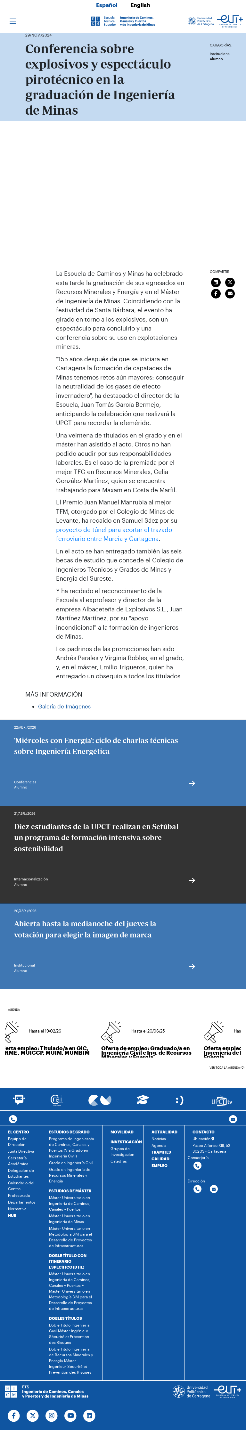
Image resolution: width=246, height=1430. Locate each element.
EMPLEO (160, 1165)
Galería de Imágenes (64, 706)
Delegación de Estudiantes (21, 1173)
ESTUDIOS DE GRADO (69, 1132)
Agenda (159, 1145)
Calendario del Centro (21, 1186)
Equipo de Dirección (17, 1141)
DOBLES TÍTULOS (65, 1318)
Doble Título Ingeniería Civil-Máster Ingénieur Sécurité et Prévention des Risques (69, 1333)
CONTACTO (204, 1132)
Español (107, 5)
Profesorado (19, 1195)
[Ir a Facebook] (14, 1416)
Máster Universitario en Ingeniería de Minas (69, 1218)
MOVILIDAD (122, 1132)
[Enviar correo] (230, 293)
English (140, 5)
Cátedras (119, 1161)
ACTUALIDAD (164, 1132)
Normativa (17, 1208)
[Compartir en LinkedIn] (216, 281)
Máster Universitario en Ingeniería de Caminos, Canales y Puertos (69, 1203)
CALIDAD (160, 1158)
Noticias (159, 1138)
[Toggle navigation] (13, 21)
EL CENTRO (18, 1132)
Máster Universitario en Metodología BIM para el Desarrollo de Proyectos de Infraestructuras (70, 1237)
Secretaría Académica (18, 1161)
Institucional (220, 54)
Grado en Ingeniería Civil (71, 1162)
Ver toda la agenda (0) (226, 1067)
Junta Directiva (21, 1151)
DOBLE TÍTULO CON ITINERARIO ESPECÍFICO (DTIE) (67, 1261)
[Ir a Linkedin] (89, 1416)
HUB (12, 1215)
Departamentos (22, 1202)
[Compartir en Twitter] (230, 281)
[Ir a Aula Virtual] (143, 1102)
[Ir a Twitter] (33, 1416)
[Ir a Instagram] (52, 1416)
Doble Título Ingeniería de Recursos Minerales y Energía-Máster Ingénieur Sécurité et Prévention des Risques (71, 1360)
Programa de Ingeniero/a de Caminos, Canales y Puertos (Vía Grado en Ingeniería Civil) (71, 1147)
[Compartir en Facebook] (216, 293)
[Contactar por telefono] (13, 1119)
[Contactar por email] (214, 1189)
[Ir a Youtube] (71, 1416)
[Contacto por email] (233, 1119)
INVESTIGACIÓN (126, 1142)
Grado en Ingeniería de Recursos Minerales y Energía (69, 1175)
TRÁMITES (161, 1152)
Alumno (216, 59)
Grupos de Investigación (122, 1151)
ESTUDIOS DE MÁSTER (70, 1191)
